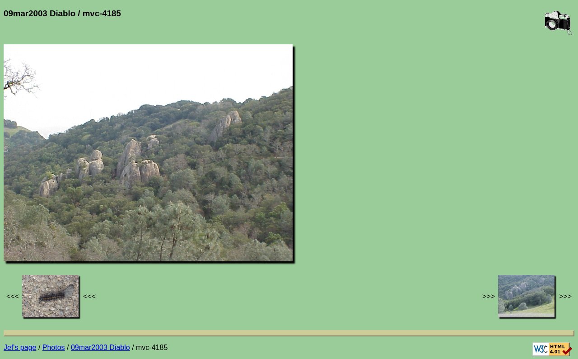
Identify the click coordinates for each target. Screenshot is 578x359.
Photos (53, 347)
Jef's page (20, 347)
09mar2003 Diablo (100, 347)
